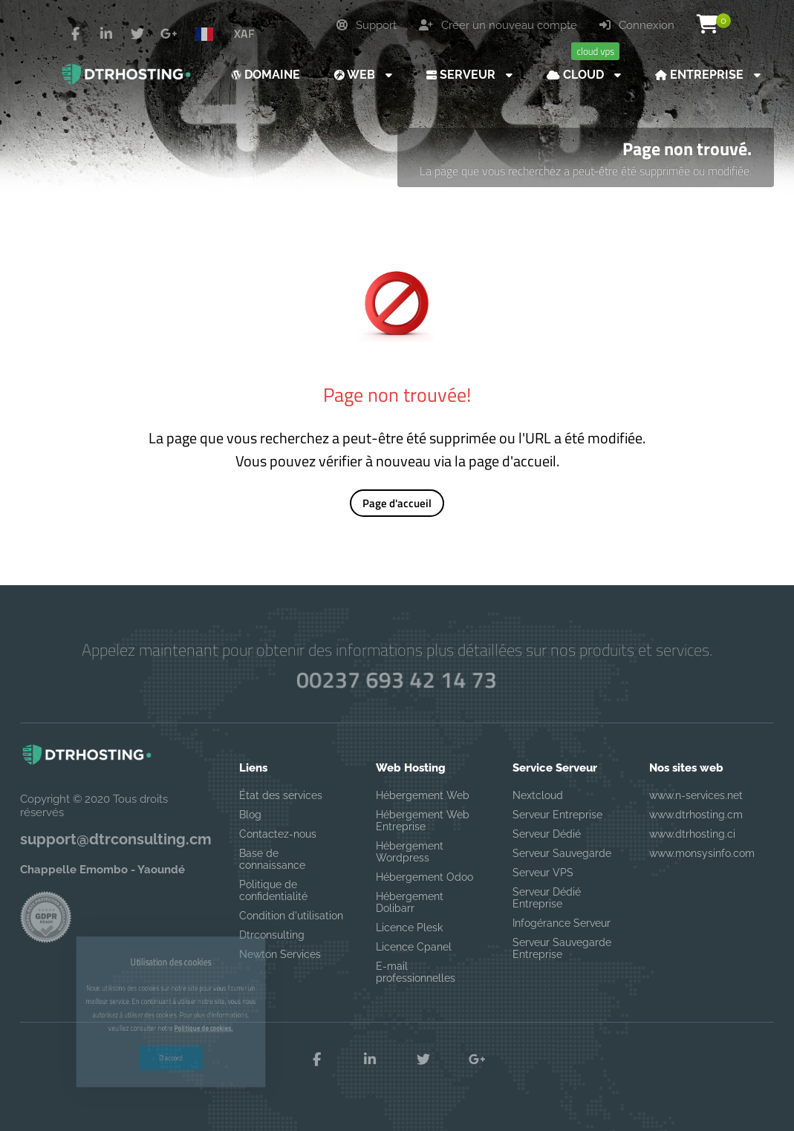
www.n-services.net (696, 795)
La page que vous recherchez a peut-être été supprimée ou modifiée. (586, 171)
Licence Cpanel (414, 947)
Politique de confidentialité (273, 890)
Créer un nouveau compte (498, 25)
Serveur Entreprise (557, 815)
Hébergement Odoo (424, 877)
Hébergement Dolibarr (409, 902)
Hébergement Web (422, 795)
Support (366, 25)
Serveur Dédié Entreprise (546, 898)
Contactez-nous (277, 834)
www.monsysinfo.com (702, 853)
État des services (280, 795)
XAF (244, 33)
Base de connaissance (272, 859)
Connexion (636, 25)
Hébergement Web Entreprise (422, 820)
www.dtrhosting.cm (696, 815)
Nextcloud (537, 795)
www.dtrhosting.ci (692, 834)
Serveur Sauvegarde (561, 853)
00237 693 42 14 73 (397, 679)
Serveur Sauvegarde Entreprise (561, 948)
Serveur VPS (542, 873)
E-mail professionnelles (415, 972)
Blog (250, 815)
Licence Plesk (409, 927)
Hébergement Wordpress (409, 852)
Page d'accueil (397, 503)
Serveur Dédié (546, 834)
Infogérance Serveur (561, 923)
